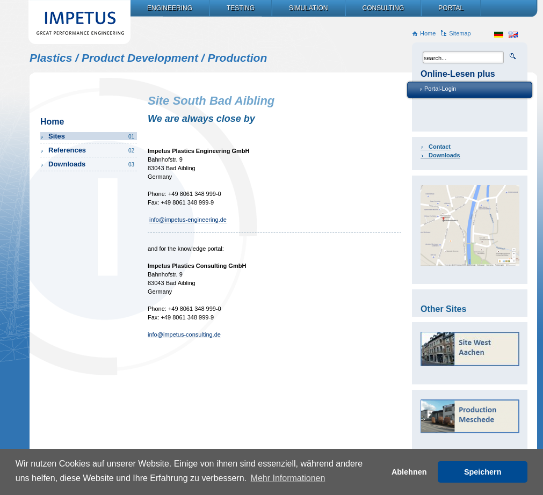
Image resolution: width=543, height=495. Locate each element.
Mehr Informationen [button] (288, 478)
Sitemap (459, 33)
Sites (92, 136)
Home (428, 33)
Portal (451, 8)
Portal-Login (440, 88)
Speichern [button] (483, 472)
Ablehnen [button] (409, 472)
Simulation (308, 8)
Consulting (383, 8)
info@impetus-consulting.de (184, 334)
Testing (241, 8)
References (92, 150)
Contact (440, 146)
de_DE (498, 35)
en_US (513, 35)
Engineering (169, 8)
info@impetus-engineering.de (188, 219)
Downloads (444, 155)
